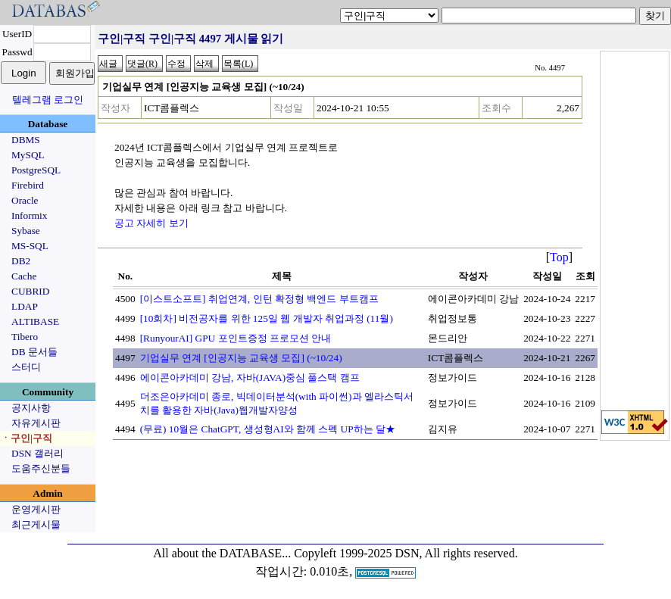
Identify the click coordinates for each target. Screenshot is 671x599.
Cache (23, 276)
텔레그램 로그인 (47, 99)
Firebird (27, 185)
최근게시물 (36, 524)
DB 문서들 (34, 351)
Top (559, 257)
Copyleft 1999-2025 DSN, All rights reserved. (406, 553)
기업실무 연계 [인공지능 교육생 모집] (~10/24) (241, 357)
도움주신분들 (40, 468)
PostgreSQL (36, 170)
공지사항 (31, 407)
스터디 (26, 367)
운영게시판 (36, 509)
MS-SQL (29, 245)
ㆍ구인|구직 (26, 438)
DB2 (20, 261)
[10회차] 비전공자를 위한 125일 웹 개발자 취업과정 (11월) (266, 318)
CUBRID (30, 291)
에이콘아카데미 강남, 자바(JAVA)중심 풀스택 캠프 (250, 377)
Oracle (25, 200)
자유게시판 (36, 423)
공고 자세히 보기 (151, 223)
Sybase (25, 230)
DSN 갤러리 (37, 453)
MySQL (28, 155)
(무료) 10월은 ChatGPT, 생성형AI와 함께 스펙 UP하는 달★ (267, 429)
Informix (29, 215)
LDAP (24, 306)
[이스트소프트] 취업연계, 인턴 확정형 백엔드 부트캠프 (259, 298)
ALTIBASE (35, 321)
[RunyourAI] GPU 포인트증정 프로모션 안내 (236, 338)
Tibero (24, 336)
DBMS (25, 139)
